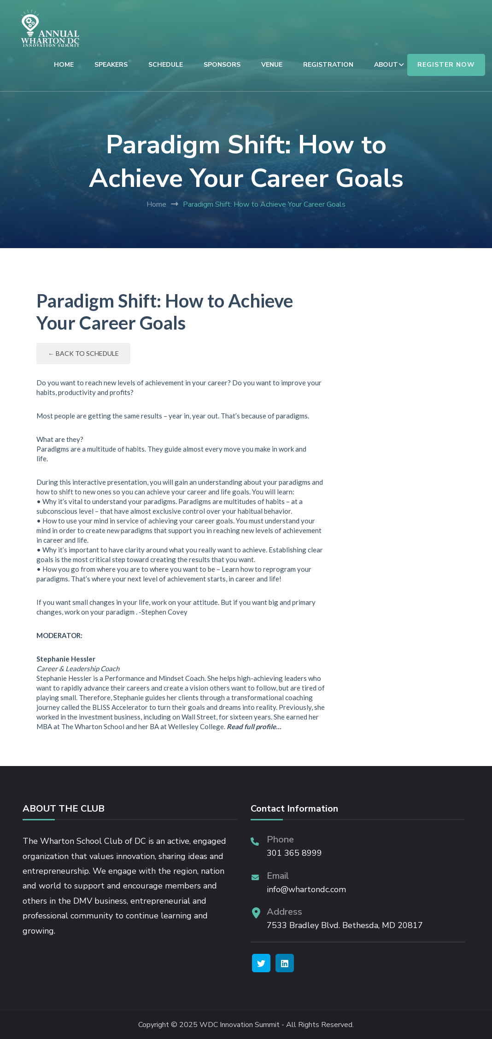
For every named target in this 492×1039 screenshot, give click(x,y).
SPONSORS (222, 64)
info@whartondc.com (306, 889)
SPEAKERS (111, 64)
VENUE (271, 64)
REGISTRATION (328, 64)
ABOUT (386, 64)
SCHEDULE (165, 64)
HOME (64, 64)
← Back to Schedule (83, 353)
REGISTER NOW (446, 64)
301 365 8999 (294, 853)
